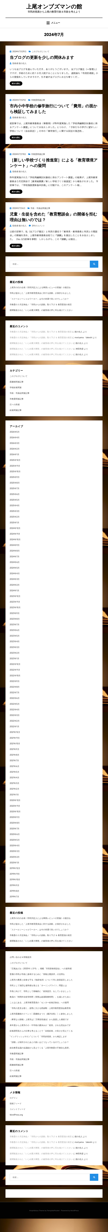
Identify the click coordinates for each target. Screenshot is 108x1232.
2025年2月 (15, 530)
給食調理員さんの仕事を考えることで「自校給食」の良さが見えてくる (41, 1044)
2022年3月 (15, 729)
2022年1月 (14, 740)
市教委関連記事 (38, 113)
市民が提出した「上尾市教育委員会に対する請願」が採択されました (40, 306)
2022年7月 (14, 706)
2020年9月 (15, 831)
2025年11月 (15, 479)
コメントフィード (17, 1123)
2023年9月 (15, 627)
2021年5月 (14, 785)
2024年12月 (15, 542)
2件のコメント (38, 239)
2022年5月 (15, 717)
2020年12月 (15, 814)
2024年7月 (14, 570)
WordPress (74, 1224)
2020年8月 (15, 836)
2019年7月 (14, 910)
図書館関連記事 (16, 395)
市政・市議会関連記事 (40, 221)
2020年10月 (15, 825)
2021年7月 (14, 774)
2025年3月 (15, 525)
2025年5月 (15, 513)
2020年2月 (15, 870)
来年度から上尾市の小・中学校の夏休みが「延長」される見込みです (40, 1039)
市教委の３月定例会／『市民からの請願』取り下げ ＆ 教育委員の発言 (41, 318)
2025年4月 (15, 519)
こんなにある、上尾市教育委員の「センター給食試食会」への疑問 (39, 1016)
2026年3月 (15, 457)
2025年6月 (15, 507)
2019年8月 (14, 904)
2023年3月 (15, 661)
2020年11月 (15, 819)
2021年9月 (14, 763)
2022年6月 (15, 712)
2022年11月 (15, 683)
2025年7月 (14, 502)
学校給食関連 (16, 401)
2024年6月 (15, 576)
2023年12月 (15, 610)
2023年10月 (15, 621)
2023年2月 (15, 666)
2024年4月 (15, 587)
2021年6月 (14, 780)
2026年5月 (15, 445)
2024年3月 (15, 593)
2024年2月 (15, 598)
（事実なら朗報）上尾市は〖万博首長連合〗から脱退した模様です (39, 1033)
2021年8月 (14, 768)
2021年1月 (14, 808)
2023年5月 (15, 649)
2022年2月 (15, 734)
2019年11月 (15, 887)
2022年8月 (15, 700)
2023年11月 (15, 615)
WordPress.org (16, 1128)
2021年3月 (14, 797)
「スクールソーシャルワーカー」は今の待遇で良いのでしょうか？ (39, 312)
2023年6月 (15, 644)
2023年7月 (14, 638)
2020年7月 (14, 842)
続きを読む (16, 96)
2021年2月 (14, 802)
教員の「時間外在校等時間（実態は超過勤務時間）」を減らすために (40, 1010)
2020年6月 (15, 848)
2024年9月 (15, 559)
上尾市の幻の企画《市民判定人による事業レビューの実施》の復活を (40, 301)
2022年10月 (15, 689)
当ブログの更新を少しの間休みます (42, 70)
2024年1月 (14, 604)
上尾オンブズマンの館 (54, 12)
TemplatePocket (53, 1224)
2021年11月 (15, 751)
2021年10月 (15, 757)
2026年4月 (15, 451)
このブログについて (40, 64)
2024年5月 (15, 581)
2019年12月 (15, 882)
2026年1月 (14, 468)
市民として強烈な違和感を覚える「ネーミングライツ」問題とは (38, 999)
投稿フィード (16, 1117)
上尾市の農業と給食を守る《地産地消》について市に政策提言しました (41, 993)
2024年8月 (15, 564)
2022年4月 (15, 723)
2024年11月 (15, 547)
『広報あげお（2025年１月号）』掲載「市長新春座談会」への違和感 (41, 982)
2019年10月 (15, 893)
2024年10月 (15, 553)
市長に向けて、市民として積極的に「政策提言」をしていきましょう (40, 1005)
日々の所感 (15, 418)
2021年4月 (14, 791)
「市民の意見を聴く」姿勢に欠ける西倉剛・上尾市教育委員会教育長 (40, 1022)
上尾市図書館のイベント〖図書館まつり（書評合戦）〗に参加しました (41, 1027)
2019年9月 (14, 899)
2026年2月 (15, 462)
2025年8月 (15, 496)
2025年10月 (15, 485)
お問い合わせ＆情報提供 (20, 971)
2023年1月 (14, 672)
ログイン (14, 1111)
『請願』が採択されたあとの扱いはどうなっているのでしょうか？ (39, 1056)
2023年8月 (15, 632)
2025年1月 (14, 536)
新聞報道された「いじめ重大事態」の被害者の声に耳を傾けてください (41, 324)
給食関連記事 (16, 424)
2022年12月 (15, 678)
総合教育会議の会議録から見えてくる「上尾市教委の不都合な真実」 (40, 1061)
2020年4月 (15, 859)
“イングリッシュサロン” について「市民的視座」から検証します (38, 1050)
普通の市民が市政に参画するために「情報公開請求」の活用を (37, 988)
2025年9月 (15, 491)
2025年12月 (15, 473)
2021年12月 (15, 746)
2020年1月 (14, 876)
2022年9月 (15, 695)
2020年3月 (15, 865)
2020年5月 (15, 853)
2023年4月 (15, 655)
